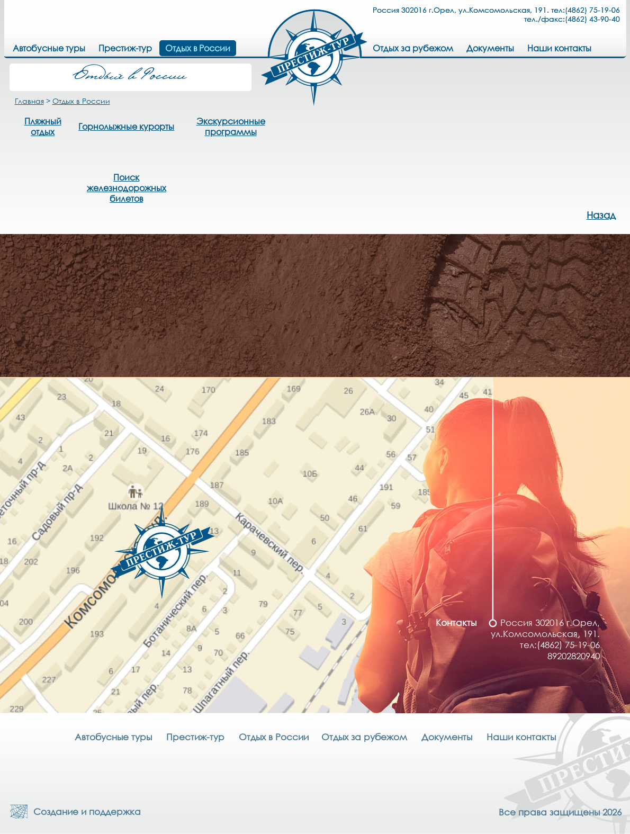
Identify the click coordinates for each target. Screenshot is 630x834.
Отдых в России (81, 100)
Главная (29, 100)
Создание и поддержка (84, 811)
